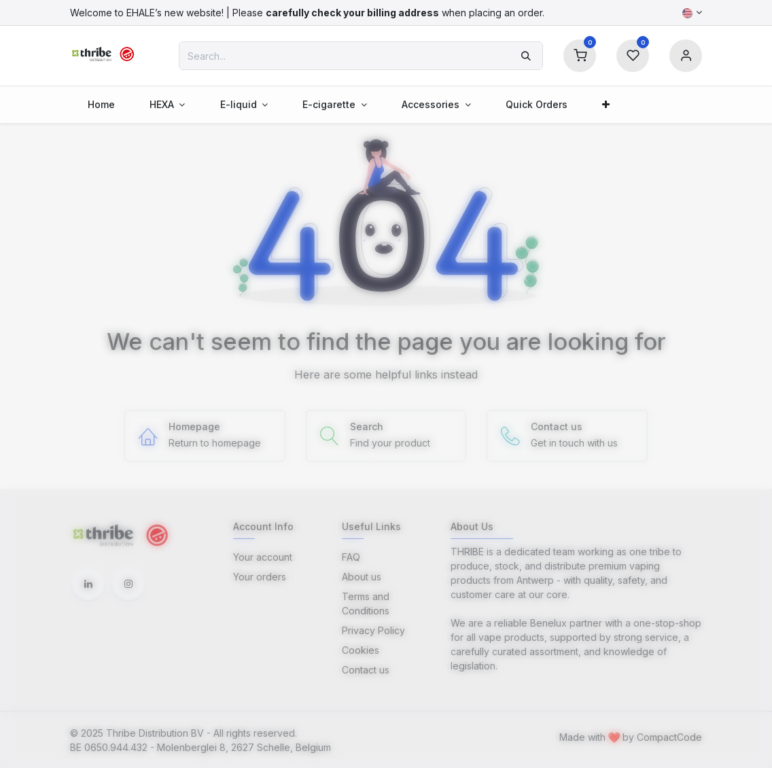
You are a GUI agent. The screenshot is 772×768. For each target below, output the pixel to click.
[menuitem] (101, 104)
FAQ (351, 557)
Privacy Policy (373, 630)
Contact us (365, 670)
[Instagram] (128, 584)
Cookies (360, 650)
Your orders (259, 576)
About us (361, 576)
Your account (262, 557)
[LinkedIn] (88, 584)
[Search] (526, 55)
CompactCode (669, 737)
